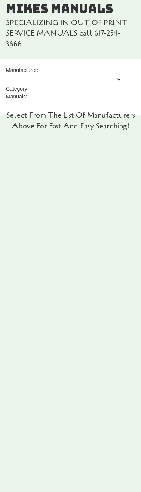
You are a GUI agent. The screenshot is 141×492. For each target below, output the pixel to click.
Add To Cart (71, 219)
